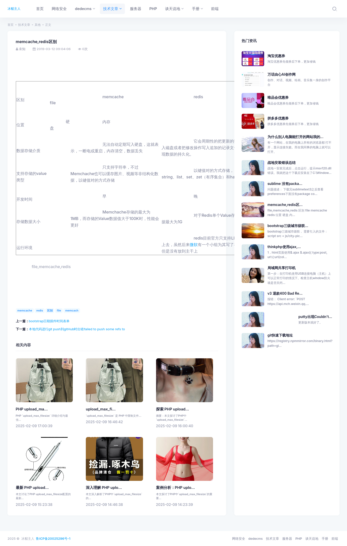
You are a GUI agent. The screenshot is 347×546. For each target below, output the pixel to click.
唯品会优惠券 (299, 100)
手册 (325, 538)
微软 (194, 244)
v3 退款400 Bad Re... (285, 293)
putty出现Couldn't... (315, 316)
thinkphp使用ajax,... (284, 247)
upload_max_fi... (101, 409)
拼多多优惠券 (299, 121)
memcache (24, 310)
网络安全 (238, 538)
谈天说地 (311, 538)
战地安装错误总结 (281, 162)
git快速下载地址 (280, 335)
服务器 (287, 538)
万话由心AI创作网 (299, 79)
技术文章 (24, 25)
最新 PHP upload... (32, 487)
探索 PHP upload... (172, 409)
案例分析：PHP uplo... (175, 487)
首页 (11, 25)
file (59, 310)
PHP (298, 538)
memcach (72, 310)
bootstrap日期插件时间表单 (49, 321)
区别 (50, 310)
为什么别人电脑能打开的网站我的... (295, 137)
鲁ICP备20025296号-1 (53, 538)
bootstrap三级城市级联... (287, 226)
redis (39, 310)
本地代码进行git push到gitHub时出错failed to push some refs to (77, 329)
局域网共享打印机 (281, 268)
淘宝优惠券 (299, 59)
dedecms (255, 538)
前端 (334, 538)
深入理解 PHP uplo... (104, 487)
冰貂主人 (14, 9)
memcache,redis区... (285, 204)
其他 (38, 25)
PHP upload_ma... (32, 409)
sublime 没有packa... (284, 183)
